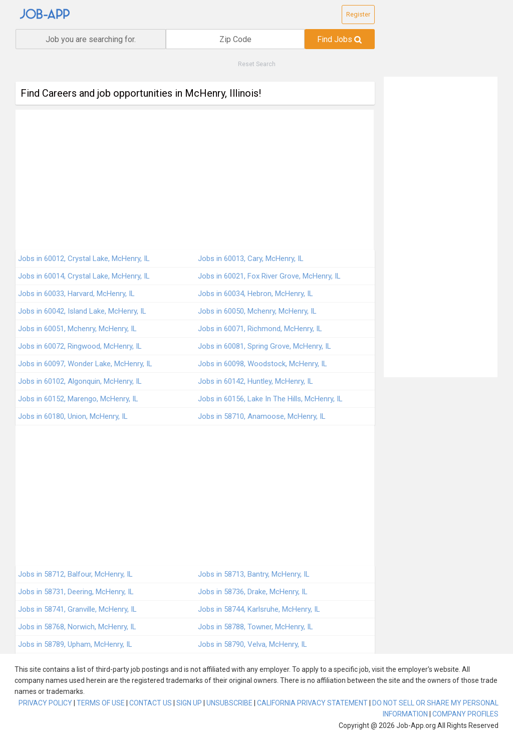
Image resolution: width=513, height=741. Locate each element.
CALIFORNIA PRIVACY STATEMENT (312, 703)
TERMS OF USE (101, 703)
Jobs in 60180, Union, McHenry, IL (73, 416)
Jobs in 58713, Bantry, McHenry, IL (254, 574)
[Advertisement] (195, 180)
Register (358, 14)
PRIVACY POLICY (45, 703)
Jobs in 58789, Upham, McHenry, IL (75, 644)
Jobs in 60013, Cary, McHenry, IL (251, 258)
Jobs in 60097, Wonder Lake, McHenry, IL (85, 363)
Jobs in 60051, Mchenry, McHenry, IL (77, 328)
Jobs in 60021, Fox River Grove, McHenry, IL (269, 276)
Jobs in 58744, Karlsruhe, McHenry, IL (259, 609)
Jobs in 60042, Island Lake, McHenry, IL (82, 311)
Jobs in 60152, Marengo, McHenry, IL (78, 398)
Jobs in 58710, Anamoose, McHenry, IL (262, 416)
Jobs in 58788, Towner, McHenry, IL (255, 626)
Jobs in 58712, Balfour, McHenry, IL (75, 574)
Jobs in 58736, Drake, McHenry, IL (253, 591)
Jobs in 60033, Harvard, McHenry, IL (76, 293)
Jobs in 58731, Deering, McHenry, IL (76, 591)
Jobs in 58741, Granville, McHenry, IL (77, 609)
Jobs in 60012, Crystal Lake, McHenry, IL (84, 258)
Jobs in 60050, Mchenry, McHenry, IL (257, 311)
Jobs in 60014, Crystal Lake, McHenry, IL (84, 276)
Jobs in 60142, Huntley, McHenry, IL (255, 381)
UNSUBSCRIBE (229, 703)
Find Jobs (339, 39)
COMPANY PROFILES (465, 714)
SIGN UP (189, 703)
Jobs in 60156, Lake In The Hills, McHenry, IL (270, 398)
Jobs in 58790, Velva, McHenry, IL (252, 644)
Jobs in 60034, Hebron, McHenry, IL (255, 293)
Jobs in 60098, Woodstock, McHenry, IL (262, 363)
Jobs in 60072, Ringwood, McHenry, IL (80, 346)
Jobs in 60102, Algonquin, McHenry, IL (80, 381)
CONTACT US (150, 703)
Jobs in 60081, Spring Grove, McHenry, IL (264, 346)
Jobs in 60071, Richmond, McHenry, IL (260, 328)
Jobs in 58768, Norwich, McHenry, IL (77, 626)
